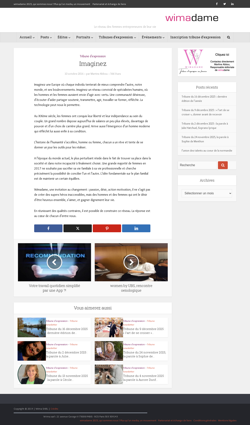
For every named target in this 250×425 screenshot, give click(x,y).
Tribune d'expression (93, 56)
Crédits (54, 408)
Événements (152, 37)
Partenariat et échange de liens (109, 3)
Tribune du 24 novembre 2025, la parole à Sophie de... (144, 354)
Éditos (62, 37)
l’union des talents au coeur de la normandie (207, 150)
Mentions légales (227, 420)
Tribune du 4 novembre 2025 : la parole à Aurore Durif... (144, 378)
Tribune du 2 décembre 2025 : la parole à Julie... (67, 354)
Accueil (26, 37)
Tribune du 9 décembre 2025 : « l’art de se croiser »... (144, 331)
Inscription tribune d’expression (195, 37)
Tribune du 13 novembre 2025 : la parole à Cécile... (67, 378)
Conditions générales (204, 420)
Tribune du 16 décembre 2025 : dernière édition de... (67, 331)
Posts (44, 37)
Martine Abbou (99, 73)
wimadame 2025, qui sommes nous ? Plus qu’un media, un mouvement (52, 3)
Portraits (83, 37)
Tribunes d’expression (116, 37)
